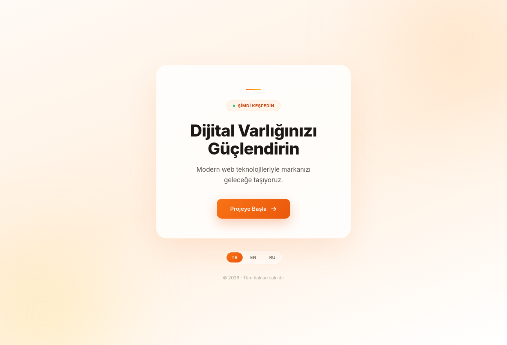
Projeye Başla (248, 208)
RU (272, 257)
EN (253, 257)
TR (235, 257)
